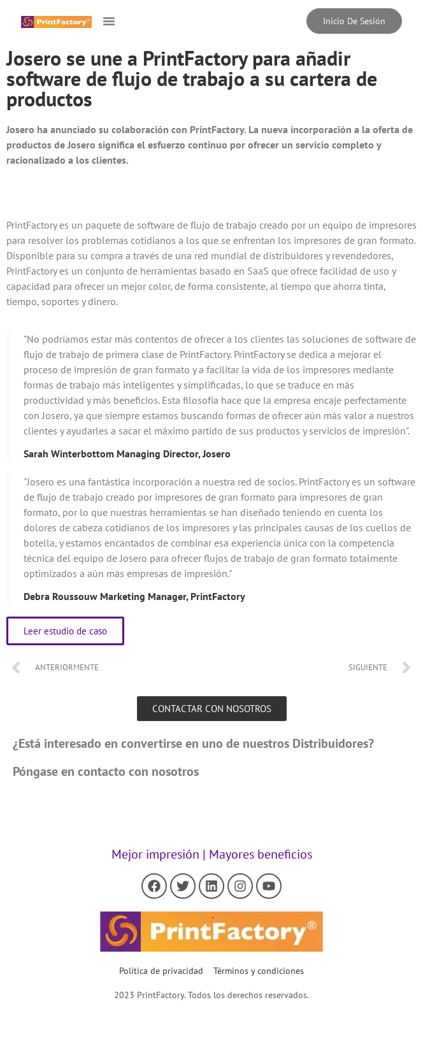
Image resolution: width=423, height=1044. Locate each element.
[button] (108, 21)
